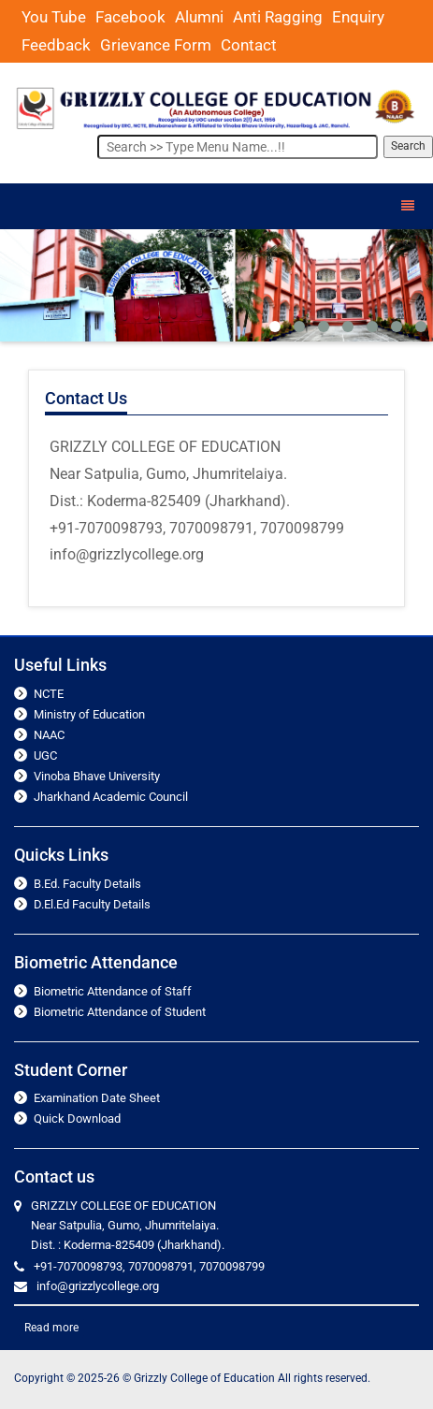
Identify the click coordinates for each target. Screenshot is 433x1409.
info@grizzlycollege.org (97, 1286)
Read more (51, 1327)
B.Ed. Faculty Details (87, 884)
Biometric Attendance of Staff (113, 991)
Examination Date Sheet (97, 1098)
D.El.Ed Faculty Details (92, 904)
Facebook (130, 16)
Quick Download (77, 1118)
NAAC (49, 735)
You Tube (54, 16)
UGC (45, 755)
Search (408, 146)
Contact (249, 45)
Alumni (199, 16)
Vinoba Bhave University (97, 776)
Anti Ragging (278, 16)
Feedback (56, 45)
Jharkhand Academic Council (111, 797)
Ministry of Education (89, 714)
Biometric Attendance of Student (120, 1012)
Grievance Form (155, 45)
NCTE (49, 694)
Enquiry (358, 16)
